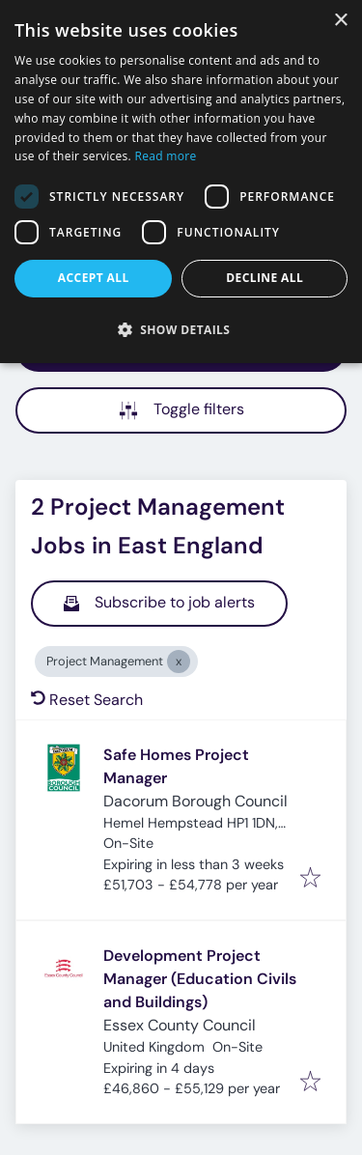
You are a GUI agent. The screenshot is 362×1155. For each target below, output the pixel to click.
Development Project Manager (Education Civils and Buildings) (199, 978)
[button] (181, 329)
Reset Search (87, 700)
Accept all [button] (93, 277)
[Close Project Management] (178, 661)
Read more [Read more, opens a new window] (166, 156)
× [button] (340, 21)
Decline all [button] (264, 277)
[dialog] (181, 181)
